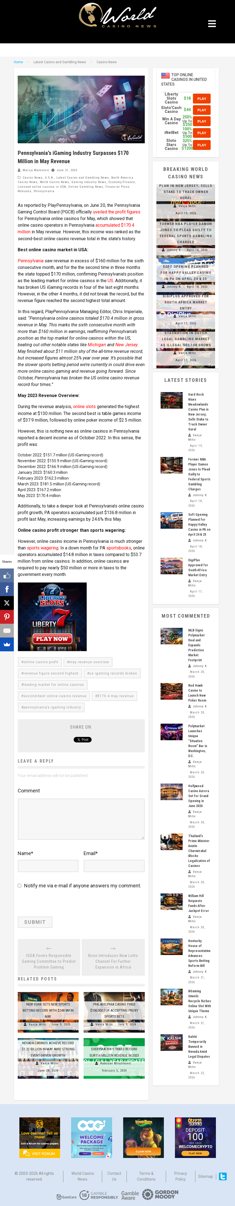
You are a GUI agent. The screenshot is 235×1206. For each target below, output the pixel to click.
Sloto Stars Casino (171, 144)
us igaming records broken (113, 673)
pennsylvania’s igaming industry (52, 707)
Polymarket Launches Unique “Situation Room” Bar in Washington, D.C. (197, 741)
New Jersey (126, 344)
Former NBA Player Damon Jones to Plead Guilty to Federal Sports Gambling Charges (199, 474)
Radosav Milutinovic (115, 1062)
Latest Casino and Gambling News (82, 177)
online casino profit (41, 661)
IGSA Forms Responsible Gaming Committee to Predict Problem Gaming (49, 961)
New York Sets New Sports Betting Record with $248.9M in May (48, 1009)
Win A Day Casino (171, 121)
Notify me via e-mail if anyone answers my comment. (79, 885)
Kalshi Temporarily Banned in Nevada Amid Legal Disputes (199, 1047)
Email (91, 853)
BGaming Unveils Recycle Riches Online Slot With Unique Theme (199, 1001)
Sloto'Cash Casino (171, 109)
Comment (29, 790)
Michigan (97, 344)
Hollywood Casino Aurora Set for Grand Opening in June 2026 (198, 796)
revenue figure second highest (51, 673)
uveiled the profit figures (116, 212)
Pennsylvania (44, 191)
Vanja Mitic (38, 1023)
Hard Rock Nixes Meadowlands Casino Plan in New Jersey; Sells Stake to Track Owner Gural (185, 185)
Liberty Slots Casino (171, 98)
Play (201, 98)
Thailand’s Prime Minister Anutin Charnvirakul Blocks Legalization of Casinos (199, 851)
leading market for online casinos (54, 684)
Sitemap (205, 1175)
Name (25, 853)
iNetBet (171, 132)
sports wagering (42, 547)
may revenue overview (89, 661)
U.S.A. (49, 177)
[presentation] (56, 904)
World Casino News (54, 182)
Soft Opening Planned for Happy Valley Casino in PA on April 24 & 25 (186, 273)
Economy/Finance (122, 182)
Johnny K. (174, 250)
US (110, 280)
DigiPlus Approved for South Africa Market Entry (186, 302)
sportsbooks (118, 547)
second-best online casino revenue (55, 695)
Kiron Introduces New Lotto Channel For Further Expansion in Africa (113, 961)
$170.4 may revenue (115, 695)
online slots (84, 406)
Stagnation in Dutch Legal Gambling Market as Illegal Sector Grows (186, 339)
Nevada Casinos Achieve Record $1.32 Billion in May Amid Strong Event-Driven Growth (48, 1048)
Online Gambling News (85, 187)
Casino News (33, 177)
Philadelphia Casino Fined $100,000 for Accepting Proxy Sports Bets (114, 1009)
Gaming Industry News (88, 182)
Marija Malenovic (36, 170)
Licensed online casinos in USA (42, 187)
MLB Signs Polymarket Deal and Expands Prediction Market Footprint (196, 645)
